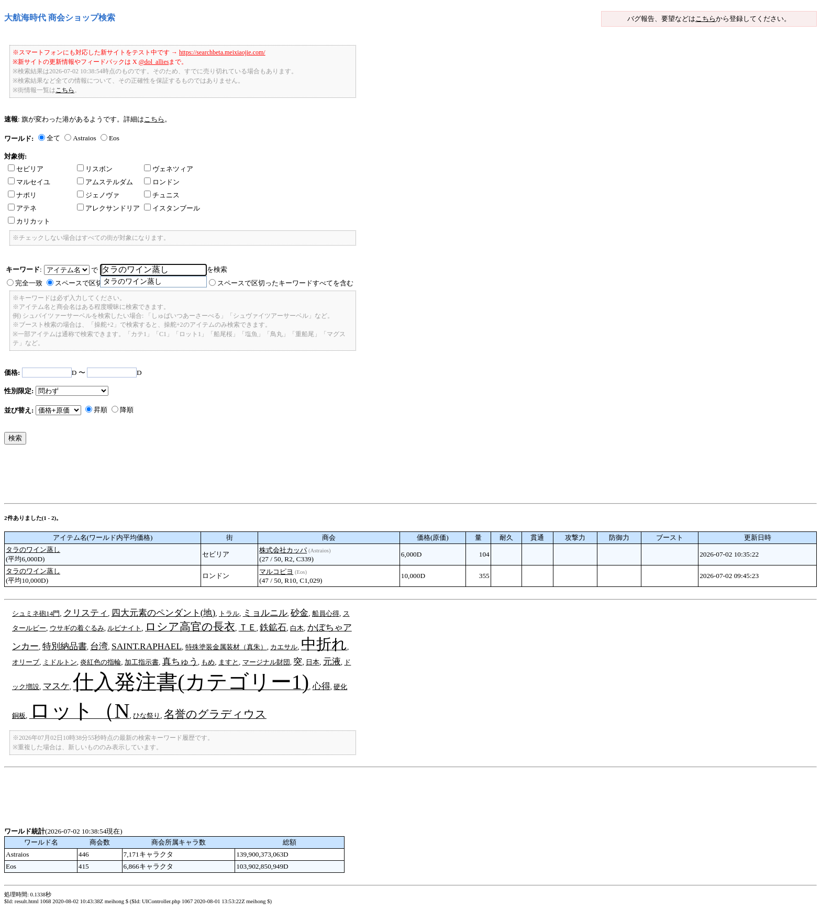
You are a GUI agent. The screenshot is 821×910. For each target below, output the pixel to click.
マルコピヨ (276, 571)
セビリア (25, 169)
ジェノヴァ (98, 195)
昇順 (100, 410)
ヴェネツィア (168, 169)
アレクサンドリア (108, 208)
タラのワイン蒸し (33, 549)
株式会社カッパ (283, 550)
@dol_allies (154, 61)
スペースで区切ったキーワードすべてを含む (285, 283)
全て (53, 138)
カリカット (29, 221)
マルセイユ (29, 182)
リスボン (95, 169)
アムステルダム (105, 182)
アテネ (22, 208)
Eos (114, 138)
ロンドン (162, 182)
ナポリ (22, 195)
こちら (705, 19)
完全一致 (28, 283)
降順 (127, 410)
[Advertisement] (194, 476)
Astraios (84, 138)
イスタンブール (172, 208)
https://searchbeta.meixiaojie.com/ (222, 52)
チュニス (162, 195)
